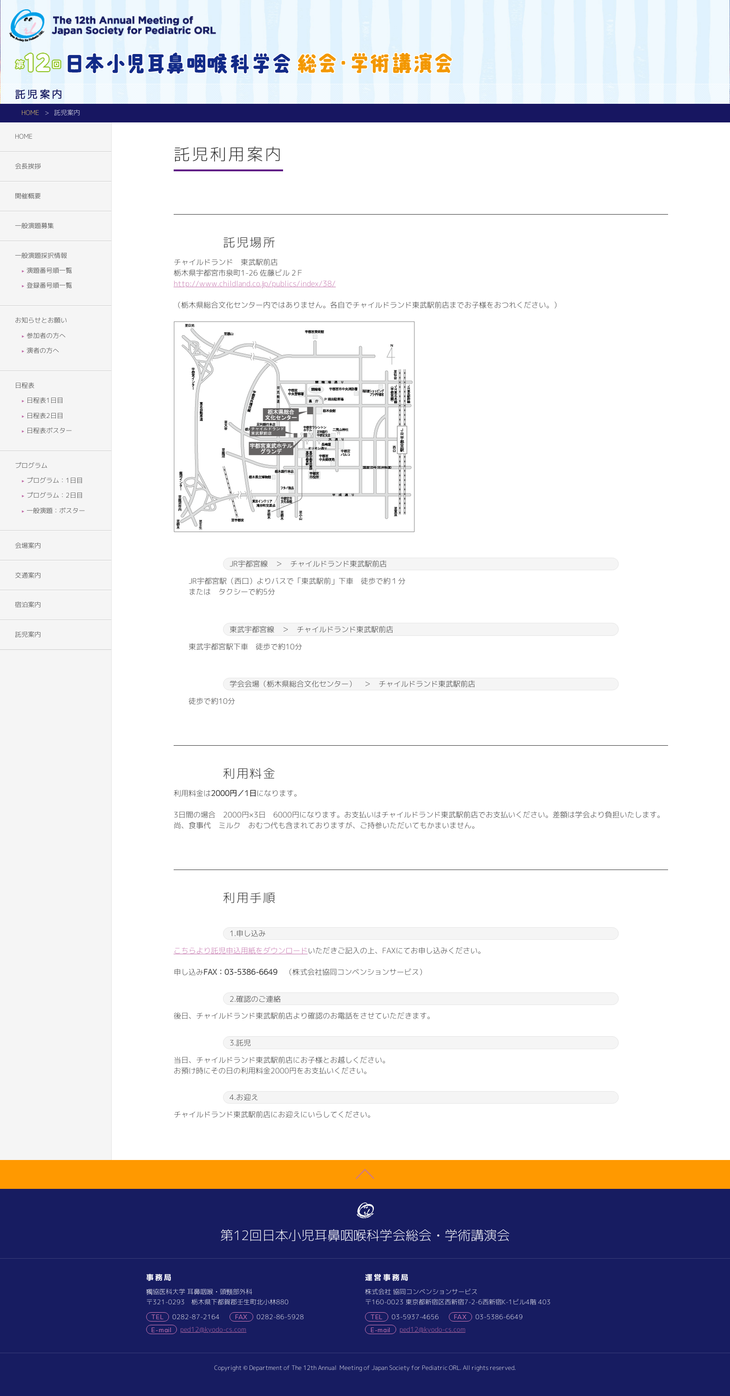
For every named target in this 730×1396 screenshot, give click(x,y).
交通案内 (28, 575)
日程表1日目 (45, 400)
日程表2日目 (45, 415)
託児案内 (28, 634)
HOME (30, 112)
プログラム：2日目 (55, 495)
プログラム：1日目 (55, 480)
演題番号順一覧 (50, 270)
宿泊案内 (28, 604)
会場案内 (28, 545)
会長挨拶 (28, 166)
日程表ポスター (50, 430)
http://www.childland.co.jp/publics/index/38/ (255, 283)
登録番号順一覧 (50, 285)
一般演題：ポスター (56, 510)
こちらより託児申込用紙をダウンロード (241, 950)
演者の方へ (43, 350)
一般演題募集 (34, 225)
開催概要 (28, 196)
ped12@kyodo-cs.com (213, 1329)
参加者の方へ (47, 335)
